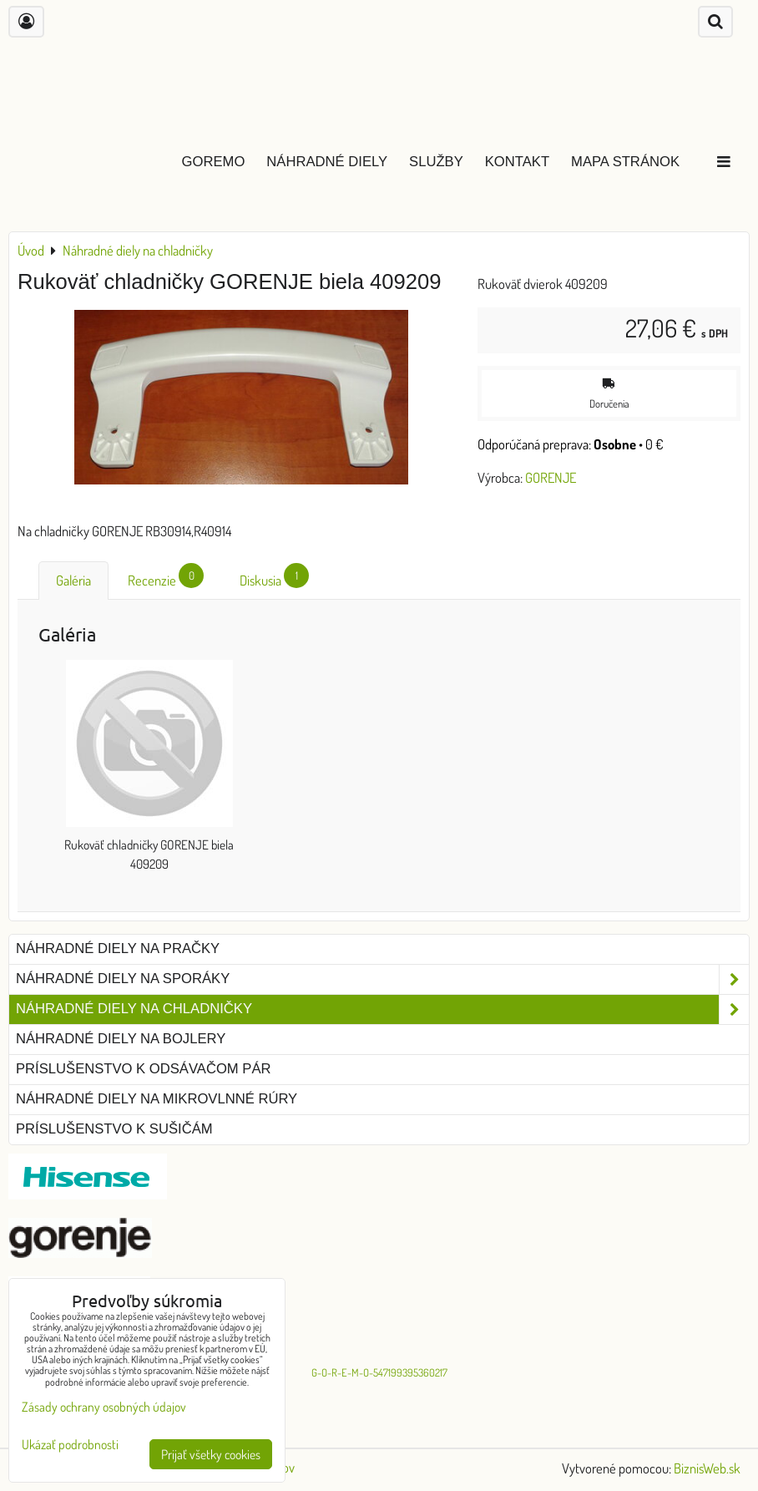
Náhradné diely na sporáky (382, 979)
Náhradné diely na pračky (118, 948)
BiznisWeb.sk (707, 1468)
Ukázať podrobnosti (70, 1445)
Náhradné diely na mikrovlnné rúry (156, 1099)
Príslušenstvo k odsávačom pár (143, 1069)
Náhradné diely (326, 162)
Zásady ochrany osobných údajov (104, 1406)
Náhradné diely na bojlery (120, 1039)
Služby (436, 162)
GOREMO (213, 162)
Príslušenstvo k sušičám (114, 1129)
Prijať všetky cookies (210, 1454)
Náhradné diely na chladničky (382, 1009)
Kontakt (517, 162)
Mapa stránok (625, 162)
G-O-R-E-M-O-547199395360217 (379, 1372)
